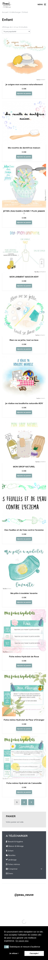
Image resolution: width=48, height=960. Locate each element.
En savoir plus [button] (22, 941)
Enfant (9, 851)
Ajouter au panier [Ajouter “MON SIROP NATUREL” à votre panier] (24, 476)
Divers (9, 873)
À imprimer (12, 869)
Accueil (5, 12)
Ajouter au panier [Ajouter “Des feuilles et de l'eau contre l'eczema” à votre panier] (24, 539)
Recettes (10, 855)
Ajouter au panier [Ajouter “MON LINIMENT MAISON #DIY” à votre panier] (24, 286)
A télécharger (15, 12)
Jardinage (11, 860)
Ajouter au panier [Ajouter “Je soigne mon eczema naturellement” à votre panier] (24, 93)
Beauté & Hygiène (14, 841)
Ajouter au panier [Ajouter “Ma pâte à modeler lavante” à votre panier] (24, 602)
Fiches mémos (13, 864)
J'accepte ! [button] (34, 953)
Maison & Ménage (15, 846)
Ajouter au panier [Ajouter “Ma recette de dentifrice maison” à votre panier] (24, 157)
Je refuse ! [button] (13, 953)
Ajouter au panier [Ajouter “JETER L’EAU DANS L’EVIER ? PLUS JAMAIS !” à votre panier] (24, 222)
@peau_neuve (24, 895)
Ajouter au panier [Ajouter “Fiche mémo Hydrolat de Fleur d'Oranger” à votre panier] (24, 729)
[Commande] (16, 31)
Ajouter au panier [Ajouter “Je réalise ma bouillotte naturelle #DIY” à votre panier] (24, 412)
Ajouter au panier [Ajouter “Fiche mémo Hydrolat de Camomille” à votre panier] (24, 792)
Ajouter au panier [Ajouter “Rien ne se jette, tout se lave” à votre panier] (24, 349)
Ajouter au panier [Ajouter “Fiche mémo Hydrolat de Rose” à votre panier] (24, 665)
